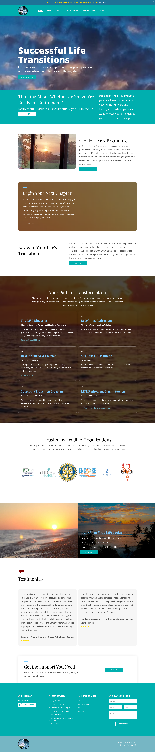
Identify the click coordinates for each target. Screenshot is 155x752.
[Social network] (135, 745)
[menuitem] (40, 10)
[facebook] (120, 745)
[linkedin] (124, 745)
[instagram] (128, 745)
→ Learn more (27, 375)
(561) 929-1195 (26, 700)
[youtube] (131, 745)
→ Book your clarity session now (96, 408)
